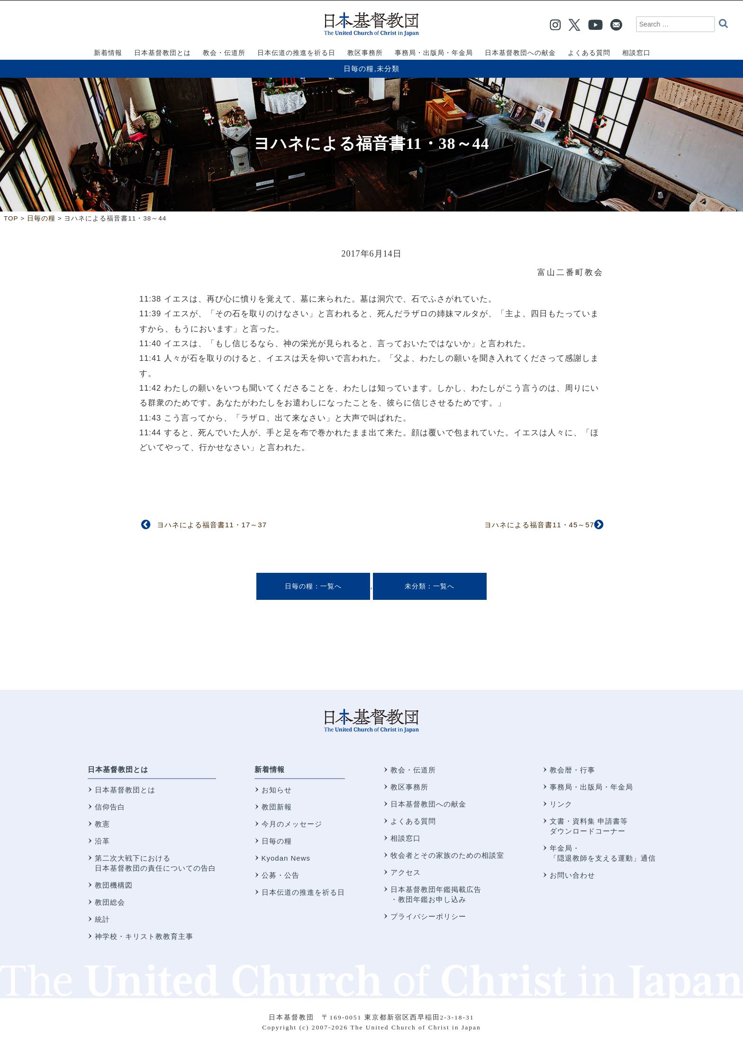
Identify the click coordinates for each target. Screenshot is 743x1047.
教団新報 (277, 807)
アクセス (405, 872)
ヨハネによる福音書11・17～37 (212, 525)
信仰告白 (110, 807)
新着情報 (269, 769)
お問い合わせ (572, 875)
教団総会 (110, 902)
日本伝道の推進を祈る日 (303, 892)
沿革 (102, 841)
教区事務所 (409, 787)
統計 (102, 919)
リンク (561, 804)
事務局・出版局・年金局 (591, 787)
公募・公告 (280, 875)
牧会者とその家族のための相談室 (447, 855)
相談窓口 (405, 838)
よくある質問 (413, 821)
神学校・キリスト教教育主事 (144, 936)
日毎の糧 (359, 68)
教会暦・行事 (572, 770)
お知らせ (277, 790)
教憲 (102, 824)
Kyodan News (286, 858)
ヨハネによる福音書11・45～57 (539, 525)
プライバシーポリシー (428, 916)
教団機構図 (114, 885)
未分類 (388, 68)
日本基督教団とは (118, 769)
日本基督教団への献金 (428, 804)
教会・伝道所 (413, 770)
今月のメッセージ (292, 824)
